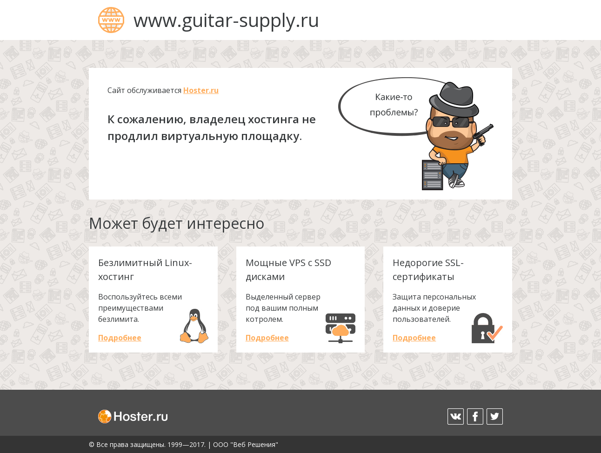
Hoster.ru (201, 90)
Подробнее (119, 338)
